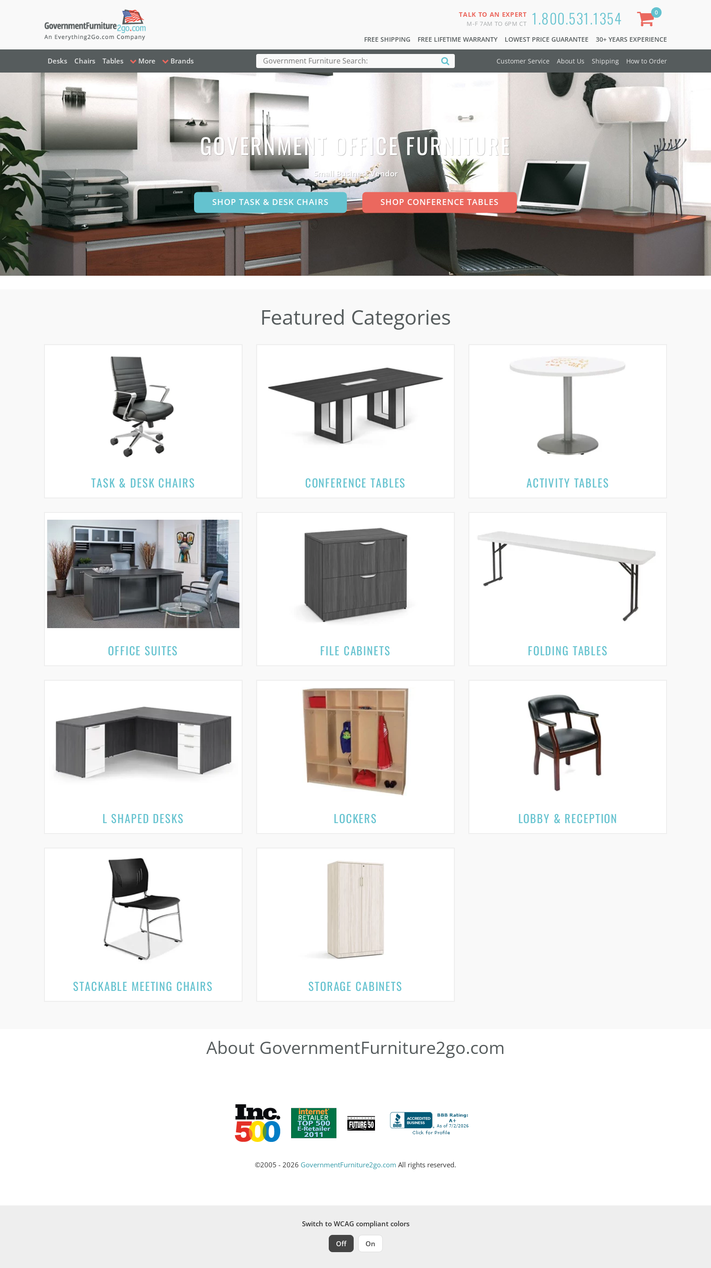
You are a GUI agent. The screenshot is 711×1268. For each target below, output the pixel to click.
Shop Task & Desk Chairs (270, 201)
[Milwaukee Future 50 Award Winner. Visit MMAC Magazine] (361, 1123)
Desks (57, 60)
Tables (112, 60)
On (370, 1243)
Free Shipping (387, 39)
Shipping (605, 61)
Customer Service (523, 61)
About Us (570, 61)
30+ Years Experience (631, 39)
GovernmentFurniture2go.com (348, 1164)
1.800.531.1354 (577, 18)
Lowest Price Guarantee (547, 39)
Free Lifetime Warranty (457, 39)
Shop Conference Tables (439, 201)
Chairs (84, 60)
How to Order (646, 61)
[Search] (445, 60)
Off (341, 1243)
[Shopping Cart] (647, 20)
